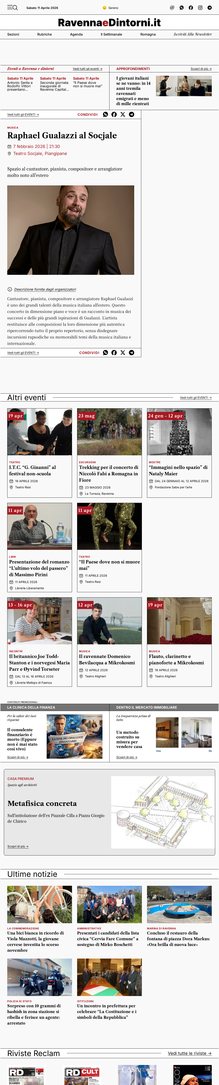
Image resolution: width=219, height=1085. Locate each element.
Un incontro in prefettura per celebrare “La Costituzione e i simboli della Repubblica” (106, 1012)
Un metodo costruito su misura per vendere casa (129, 739)
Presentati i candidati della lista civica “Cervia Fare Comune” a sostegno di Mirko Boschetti (108, 939)
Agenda (76, 34)
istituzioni (85, 1001)
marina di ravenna (161, 928)
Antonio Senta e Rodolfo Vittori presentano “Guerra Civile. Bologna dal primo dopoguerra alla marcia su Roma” (22, 86)
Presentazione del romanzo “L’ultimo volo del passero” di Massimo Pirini (39, 568)
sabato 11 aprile (20, 78)
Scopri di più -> (201, 68)
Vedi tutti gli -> (23, 114)
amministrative (89, 928)
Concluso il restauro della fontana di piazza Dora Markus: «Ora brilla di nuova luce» (178, 939)
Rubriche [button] (44, 34)
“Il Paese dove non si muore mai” (87, 84)
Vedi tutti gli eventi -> (87, 68)
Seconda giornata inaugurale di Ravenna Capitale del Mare (54, 86)
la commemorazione (23, 928)
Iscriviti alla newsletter (193, 34)
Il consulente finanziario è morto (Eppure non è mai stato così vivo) (22, 739)
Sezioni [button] (13, 34)
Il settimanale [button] (111, 34)
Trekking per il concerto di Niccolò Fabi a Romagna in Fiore (108, 474)
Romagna (148, 34)
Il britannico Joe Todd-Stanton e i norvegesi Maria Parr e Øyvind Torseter (39, 663)
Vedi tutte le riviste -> (190, 1053)
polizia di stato (19, 1001)
